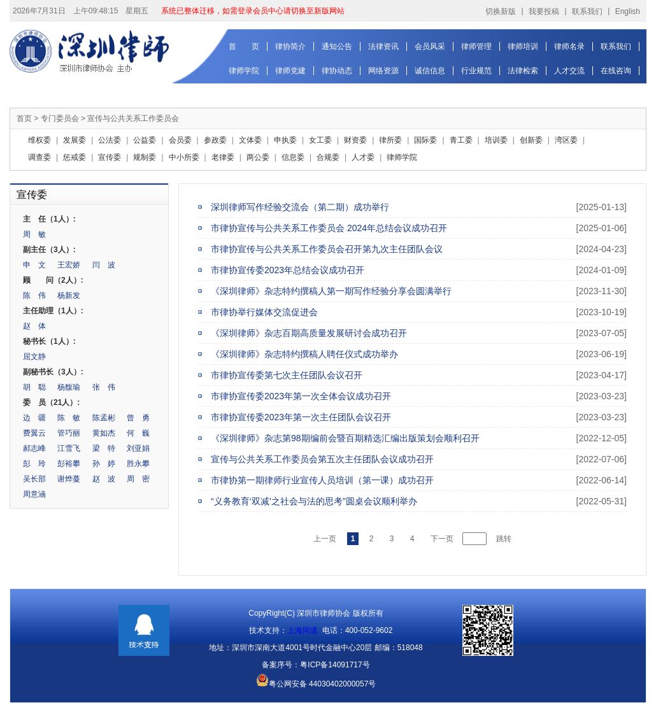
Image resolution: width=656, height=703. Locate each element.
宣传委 (109, 157)
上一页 (324, 538)
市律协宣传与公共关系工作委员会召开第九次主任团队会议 (327, 249)
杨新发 (68, 295)
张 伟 (103, 387)
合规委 (328, 157)
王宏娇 (68, 264)
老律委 (222, 157)
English (627, 11)
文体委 (250, 140)
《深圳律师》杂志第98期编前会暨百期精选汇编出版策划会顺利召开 (345, 438)
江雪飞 (68, 448)
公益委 (144, 140)
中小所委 (184, 157)
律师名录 (569, 46)
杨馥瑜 (68, 387)
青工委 (461, 140)
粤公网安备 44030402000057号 (316, 683)
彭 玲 (34, 463)
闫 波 (103, 264)
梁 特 (103, 448)
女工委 (320, 140)
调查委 (39, 157)
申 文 (34, 264)
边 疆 (34, 417)
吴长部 (34, 478)
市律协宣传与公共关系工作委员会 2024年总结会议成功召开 (329, 228)
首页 (24, 118)
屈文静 (34, 356)
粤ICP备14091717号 (334, 664)
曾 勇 (138, 417)
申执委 (285, 140)
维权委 (39, 140)
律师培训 (523, 46)
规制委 (144, 157)
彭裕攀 (68, 463)
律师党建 (290, 70)
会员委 (180, 140)
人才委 (363, 157)
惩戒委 (74, 157)
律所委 (390, 140)
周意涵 (34, 494)
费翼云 (34, 433)
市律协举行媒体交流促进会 (264, 312)
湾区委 (566, 140)
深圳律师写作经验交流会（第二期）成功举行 (300, 207)
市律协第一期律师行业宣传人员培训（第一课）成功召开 (322, 480)
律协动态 (337, 70)
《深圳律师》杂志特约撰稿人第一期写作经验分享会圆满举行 (331, 291)
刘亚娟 (138, 448)
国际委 (425, 140)
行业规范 (476, 70)
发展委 (74, 140)
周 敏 (34, 234)
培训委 (496, 140)
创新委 (531, 140)
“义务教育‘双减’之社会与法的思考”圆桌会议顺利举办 (314, 501)
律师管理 (476, 46)
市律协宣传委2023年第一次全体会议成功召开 (301, 396)
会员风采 (430, 46)
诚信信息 (430, 70)
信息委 (293, 157)
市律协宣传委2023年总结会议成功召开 (287, 270)
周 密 (138, 478)
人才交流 (569, 70)
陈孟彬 (103, 417)
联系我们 (587, 11)
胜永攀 (138, 463)
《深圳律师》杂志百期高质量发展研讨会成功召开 (309, 333)
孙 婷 (103, 463)
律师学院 (244, 70)
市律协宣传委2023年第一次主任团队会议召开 (301, 417)
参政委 (215, 140)
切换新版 (500, 11)
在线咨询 (616, 70)
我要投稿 (544, 11)
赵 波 (103, 478)
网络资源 (383, 70)
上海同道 (302, 630)
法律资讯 (383, 46)
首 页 (244, 46)
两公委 (257, 157)
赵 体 (34, 326)
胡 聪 (34, 387)
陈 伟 (34, 295)
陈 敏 (68, 417)
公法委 (109, 140)
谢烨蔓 (68, 478)
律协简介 (290, 46)
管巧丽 (68, 433)
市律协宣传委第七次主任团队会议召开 (286, 375)
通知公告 (337, 46)
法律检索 (523, 70)
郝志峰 (34, 448)
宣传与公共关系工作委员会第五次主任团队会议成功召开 (322, 459)
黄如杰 (103, 433)
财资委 (355, 140)
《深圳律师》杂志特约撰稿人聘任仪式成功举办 (304, 354)
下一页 (442, 538)
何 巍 (138, 433)
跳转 (503, 538)
